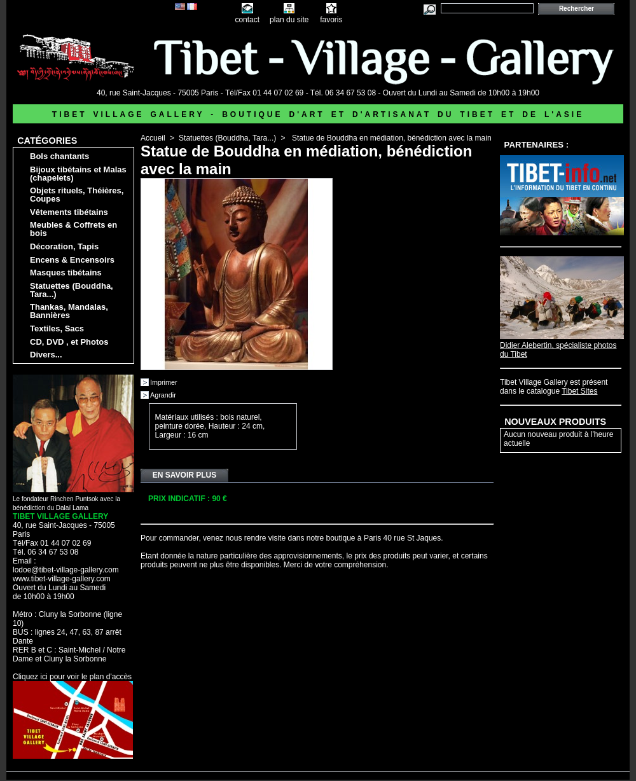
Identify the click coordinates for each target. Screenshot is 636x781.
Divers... (46, 354)
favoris (331, 19)
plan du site (289, 19)
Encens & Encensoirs (72, 260)
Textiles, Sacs (57, 328)
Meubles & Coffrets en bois (73, 229)
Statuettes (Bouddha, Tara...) (71, 290)
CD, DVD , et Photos (69, 342)
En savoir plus (184, 475)
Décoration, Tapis (64, 246)
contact (247, 19)
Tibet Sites (579, 391)
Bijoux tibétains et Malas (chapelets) (78, 174)
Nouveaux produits (555, 422)
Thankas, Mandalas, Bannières (69, 311)
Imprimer (163, 382)
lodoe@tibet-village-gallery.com (66, 569)
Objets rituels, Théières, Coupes (76, 195)
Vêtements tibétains (69, 212)
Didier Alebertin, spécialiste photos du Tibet (562, 345)
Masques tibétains (66, 272)
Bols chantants (59, 156)
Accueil (153, 138)
